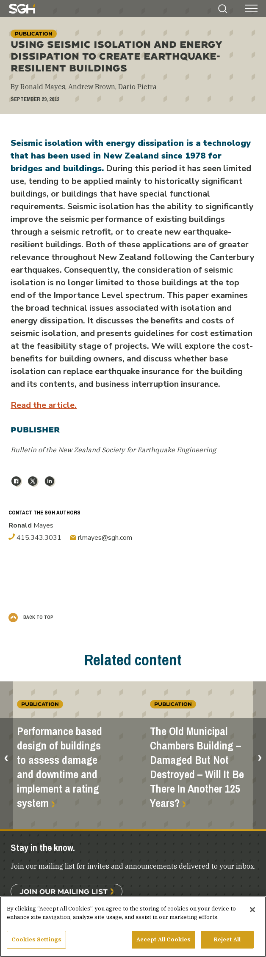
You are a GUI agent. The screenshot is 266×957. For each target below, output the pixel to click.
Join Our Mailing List (63, 891)
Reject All (227, 942)
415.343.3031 (34, 537)
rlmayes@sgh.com (101, 537)
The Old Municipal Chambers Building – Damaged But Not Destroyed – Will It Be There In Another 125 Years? (197, 767)
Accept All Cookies (163, 942)
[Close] (252, 913)
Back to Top (30, 617)
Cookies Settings (36, 942)
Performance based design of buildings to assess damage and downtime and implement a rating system (59, 767)
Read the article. (44, 405)
